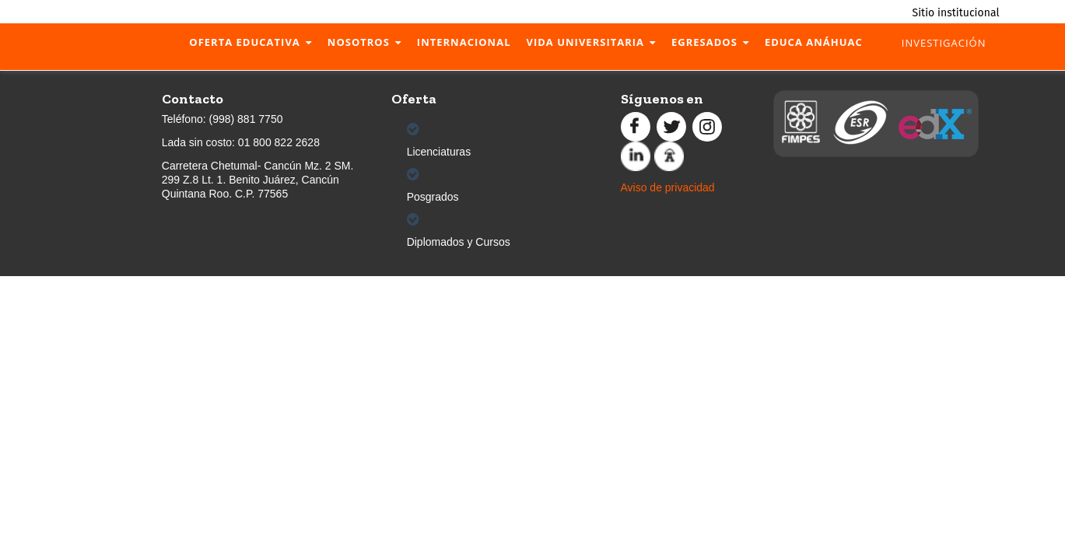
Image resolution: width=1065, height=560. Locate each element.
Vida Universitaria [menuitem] (585, 42)
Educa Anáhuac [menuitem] (814, 42)
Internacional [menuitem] (464, 42)
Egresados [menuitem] (704, 42)
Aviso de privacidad (668, 187)
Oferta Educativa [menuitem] (244, 42)
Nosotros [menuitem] (359, 42)
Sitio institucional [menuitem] (956, 12)
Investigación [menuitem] (944, 43)
